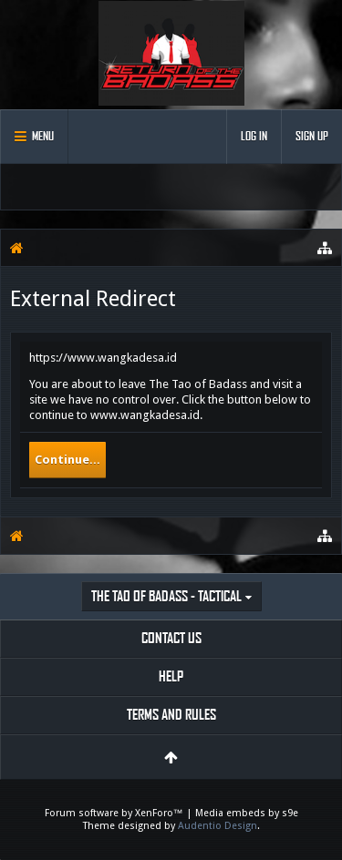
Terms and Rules (171, 714)
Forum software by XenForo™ (115, 813)
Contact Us (171, 638)
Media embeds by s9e (246, 813)
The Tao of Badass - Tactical (166, 596)
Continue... (67, 459)
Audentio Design (217, 826)
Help (171, 676)
